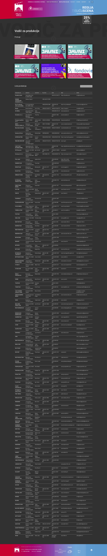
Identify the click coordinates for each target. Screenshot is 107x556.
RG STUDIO (17, 348)
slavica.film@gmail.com (81, 328)
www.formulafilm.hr (65, 210)
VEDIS (16, 300)
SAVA (16, 336)
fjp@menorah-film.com (81, 233)
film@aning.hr (79, 520)
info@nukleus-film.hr (81, 397)
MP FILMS (17, 249)
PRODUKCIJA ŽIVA (19, 370)
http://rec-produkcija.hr (66, 104)
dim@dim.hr (79, 268)
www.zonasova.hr (65, 321)
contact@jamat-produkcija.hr (82, 456)
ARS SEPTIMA (18, 512)
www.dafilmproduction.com (67, 484)
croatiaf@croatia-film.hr (81, 488)
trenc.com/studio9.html (66, 264)
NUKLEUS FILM (18, 397)
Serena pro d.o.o (19, 154)
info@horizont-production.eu (82, 477)
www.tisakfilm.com (65, 287)
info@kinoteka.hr (80, 429)
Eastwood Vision (19, 133)
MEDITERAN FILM (19, 229)
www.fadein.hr (64, 193)
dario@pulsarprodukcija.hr (82, 361)
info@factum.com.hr (81, 189)
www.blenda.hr (64, 500)
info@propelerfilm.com (81, 366)
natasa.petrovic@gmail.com (82, 313)
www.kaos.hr (64, 440)
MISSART (17, 241)
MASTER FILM (18, 221)
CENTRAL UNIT (18, 492)
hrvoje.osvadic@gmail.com (82, 436)
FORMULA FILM (18, 210)
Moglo (16, 108)
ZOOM (16, 324)
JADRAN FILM (18, 464)
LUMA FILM (17, 413)
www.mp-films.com (65, 249)
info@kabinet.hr (79, 452)
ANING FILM (18, 520)
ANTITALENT (18, 516)
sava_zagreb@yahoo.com (82, 336)
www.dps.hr (63, 150)
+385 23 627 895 (26, 551)
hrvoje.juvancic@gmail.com (82, 237)
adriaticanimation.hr (65, 531)
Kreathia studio (18, 95)
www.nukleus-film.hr (65, 397)
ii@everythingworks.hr (81, 185)
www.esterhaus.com (65, 180)
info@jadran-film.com (81, 464)
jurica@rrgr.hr (79, 141)
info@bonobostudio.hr (81, 504)
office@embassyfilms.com (82, 174)
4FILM (16, 535)
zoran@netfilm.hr (80, 257)
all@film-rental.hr (80, 159)
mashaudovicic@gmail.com (82, 413)
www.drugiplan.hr (65, 167)
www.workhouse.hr (65, 313)
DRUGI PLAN (18, 167)
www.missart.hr (64, 241)
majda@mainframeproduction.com (84, 249)
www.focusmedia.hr (65, 206)
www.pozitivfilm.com (65, 378)
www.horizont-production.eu (67, 477)
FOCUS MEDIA (18, 206)
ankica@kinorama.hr (80, 432)
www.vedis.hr (64, 300)
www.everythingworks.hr (66, 185)
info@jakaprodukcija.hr (81, 460)
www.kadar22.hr (64, 448)
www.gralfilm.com (65, 218)
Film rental (17, 159)
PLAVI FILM (17, 382)
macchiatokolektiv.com (66, 127)
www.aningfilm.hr (65, 520)
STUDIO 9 (17, 264)
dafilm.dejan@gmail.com (81, 484)
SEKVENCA (17, 332)
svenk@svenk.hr (80, 279)
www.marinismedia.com (66, 294)
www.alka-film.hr (64, 523)
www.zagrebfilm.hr (65, 317)
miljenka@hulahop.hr (81, 471)
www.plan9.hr (64, 386)
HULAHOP (17, 471)
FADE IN (17, 193)
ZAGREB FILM (18, 317)
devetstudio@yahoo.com (81, 264)
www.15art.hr (64, 390)
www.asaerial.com (65, 111)
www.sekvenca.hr (65, 332)
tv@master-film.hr (80, 221)
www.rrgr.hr (63, 141)
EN (89, 1)
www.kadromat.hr (65, 444)
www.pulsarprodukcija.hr (66, 361)
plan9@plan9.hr (79, 386)
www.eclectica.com (65, 171)
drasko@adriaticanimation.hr (82, 531)
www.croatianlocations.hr (66, 124)
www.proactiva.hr (65, 374)
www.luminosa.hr (65, 405)
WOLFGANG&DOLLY (19, 307)
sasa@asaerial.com (80, 111)
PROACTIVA (18, 374)
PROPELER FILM (19, 366)
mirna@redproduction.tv (81, 357)
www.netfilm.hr (64, 257)
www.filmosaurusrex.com (66, 202)
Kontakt (84, 1)
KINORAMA (17, 432)
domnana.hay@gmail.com (82, 198)
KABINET (17, 452)
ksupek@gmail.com (80, 324)
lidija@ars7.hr (79, 512)
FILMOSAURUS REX (19, 202)
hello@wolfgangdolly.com (82, 307)
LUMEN (16, 409)
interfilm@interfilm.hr (81, 468)
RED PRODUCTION (19, 357)
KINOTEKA (17, 429)
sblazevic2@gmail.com (81, 401)
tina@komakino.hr (80, 114)
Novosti (73, 1)
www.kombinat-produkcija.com (67, 425)
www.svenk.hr (64, 279)
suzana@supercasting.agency (83, 137)
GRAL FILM (17, 218)
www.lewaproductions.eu (66, 417)
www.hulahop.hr (64, 471)
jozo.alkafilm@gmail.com (81, 523)
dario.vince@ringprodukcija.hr (82, 340)
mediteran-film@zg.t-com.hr (82, 229)
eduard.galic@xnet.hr (81, 241)
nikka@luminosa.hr (80, 405)
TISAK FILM (17, 287)
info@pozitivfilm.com (81, 378)
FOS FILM (17, 214)
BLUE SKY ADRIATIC (19, 508)
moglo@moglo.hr (80, 108)
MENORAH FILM (18, 233)
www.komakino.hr (65, 114)
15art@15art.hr (79, 390)
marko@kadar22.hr (80, 448)
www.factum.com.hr (65, 189)
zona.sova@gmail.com (81, 321)
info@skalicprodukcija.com (82, 274)
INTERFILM (17, 468)
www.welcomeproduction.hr (67, 304)
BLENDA (17, 500)
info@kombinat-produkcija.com (83, 425)
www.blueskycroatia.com (66, 508)
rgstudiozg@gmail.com (81, 348)
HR (92, 1)
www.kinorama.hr (65, 432)
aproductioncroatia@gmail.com (83, 527)
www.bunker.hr (64, 496)
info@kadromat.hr (80, 444)
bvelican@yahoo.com (81, 409)
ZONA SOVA (17, 321)
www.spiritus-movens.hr (66, 260)
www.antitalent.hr (65, 516)
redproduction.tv (64, 357)
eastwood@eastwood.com (82, 133)
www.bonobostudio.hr (65, 504)
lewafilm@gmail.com (81, 417)
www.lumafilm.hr (64, 413)
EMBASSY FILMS (19, 174)
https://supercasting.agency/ (67, 137)
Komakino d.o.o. (19, 114)
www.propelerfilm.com (66, 366)
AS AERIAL (17, 111)
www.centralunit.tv (65, 492)
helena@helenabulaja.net (81, 253)
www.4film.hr (64, 535)
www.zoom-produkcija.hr (66, 324)
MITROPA (17, 245)
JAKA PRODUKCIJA (19, 460)
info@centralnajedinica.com (82, 492)
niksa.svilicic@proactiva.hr (82, 374)
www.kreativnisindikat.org (66, 421)
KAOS (16, 440)
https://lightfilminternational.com (68, 146)
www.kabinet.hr (64, 452)
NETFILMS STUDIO (19, 257)
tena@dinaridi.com (80, 163)
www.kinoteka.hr (64, 429)
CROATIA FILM (18, 488)
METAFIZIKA (18, 237)
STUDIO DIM (18, 268)
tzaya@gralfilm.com (80, 218)
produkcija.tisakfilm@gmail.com (83, 287)
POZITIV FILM (18, 378)
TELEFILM (17, 283)
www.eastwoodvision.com (66, 133)
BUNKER (17, 496)
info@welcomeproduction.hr (82, 304)
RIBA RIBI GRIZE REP (19, 141)
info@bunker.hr (79, 496)
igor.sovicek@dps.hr (80, 150)
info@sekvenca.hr (80, 332)
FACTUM (17, 189)
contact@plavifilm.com (81, 382)
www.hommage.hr (65, 481)
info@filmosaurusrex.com (82, 202)
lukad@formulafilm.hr (81, 210)
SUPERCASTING (19, 137)
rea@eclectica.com (80, 171)
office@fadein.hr (80, 193)
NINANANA (17, 401)
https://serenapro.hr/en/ (66, 154)
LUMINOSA (17, 405)
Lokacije (37, 9)
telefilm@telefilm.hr (80, 283)
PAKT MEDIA (18, 393)
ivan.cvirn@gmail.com (81, 500)
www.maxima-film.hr (65, 225)
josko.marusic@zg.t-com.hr (82, 344)
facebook (39, 551)
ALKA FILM (17, 523)
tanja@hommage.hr (80, 481)
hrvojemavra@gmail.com (81, 104)
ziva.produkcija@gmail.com (82, 370)
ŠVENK (16, 279)
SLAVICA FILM (18, 328)
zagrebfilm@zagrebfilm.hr (82, 317)
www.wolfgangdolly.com (66, 307)
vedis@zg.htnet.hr (80, 300)
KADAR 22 (17, 448)
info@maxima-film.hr (81, 225)
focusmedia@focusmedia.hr (82, 206)
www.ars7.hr (63, 512)
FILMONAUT (18, 198)
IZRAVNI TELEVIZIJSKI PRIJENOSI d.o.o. (19, 101)
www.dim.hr (63, 268)
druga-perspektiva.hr (65, 120)
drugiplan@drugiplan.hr (81, 167)
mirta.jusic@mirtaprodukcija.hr (83, 124)
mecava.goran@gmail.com (82, 214)
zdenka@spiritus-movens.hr (82, 260)
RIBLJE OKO (17, 344)
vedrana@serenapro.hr (81, 154)
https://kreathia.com (65, 95)
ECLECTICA (17, 171)
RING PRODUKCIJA (19, 340)
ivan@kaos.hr (79, 440)
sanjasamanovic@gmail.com (82, 245)
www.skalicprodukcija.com (66, 274)
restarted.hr (63, 352)
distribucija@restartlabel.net (82, 352)
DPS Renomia (18, 150)
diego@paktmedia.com (81, 393)
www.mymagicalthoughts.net (67, 253)
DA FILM (17, 484)
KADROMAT (17, 444)
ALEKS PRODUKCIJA (19, 527)
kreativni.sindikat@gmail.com (82, 421)
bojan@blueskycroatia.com (82, 508)
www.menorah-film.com (66, 233)
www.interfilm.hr (64, 468)
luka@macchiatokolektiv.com (82, 127)
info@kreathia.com (80, 95)
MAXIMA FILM (18, 225)
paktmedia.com (64, 393)
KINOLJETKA (18, 436)
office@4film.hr (79, 535)
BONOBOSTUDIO (19, 504)
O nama (78, 1)
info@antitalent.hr (80, 516)
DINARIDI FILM (18, 163)
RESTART (17, 352)
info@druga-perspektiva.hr (82, 120)
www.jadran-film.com (65, 464)
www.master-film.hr (65, 221)
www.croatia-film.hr (65, 488)
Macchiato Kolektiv (19, 127)
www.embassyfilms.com (66, 174)
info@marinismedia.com (81, 294)
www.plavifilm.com (65, 382)
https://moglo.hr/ (64, 108)
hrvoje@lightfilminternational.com (83, 146)
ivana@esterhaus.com (81, 180)
